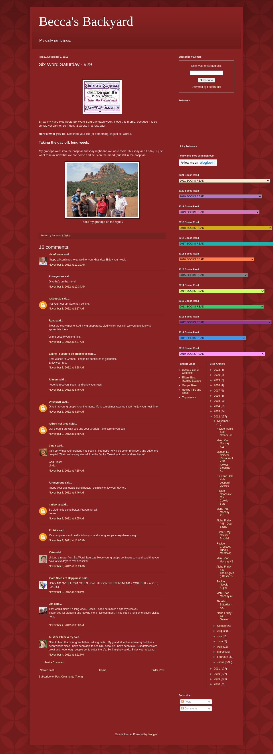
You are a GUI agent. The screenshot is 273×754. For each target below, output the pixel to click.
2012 (217, 416)
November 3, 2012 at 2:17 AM (66, 308)
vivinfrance (56, 254)
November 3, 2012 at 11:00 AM (67, 540)
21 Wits (53, 530)
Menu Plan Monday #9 (224, 560)
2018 (217, 385)
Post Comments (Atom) (69, 676)
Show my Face (48, 121)
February (222, 656)
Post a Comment (54, 662)
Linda (52, 445)
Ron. (52, 320)
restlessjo (55, 298)
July (220, 636)
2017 (217, 390)
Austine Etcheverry (61, 637)
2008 (217, 684)
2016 (217, 395)
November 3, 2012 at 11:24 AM (67, 566)
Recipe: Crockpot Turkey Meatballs (223, 548)
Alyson (53, 379)
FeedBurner (214, 86)
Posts (186, 701)
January (222, 662)
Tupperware (189, 397)
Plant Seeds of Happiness (65, 578)
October (222, 625)
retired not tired (59, 423)
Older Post (158, 670)
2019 (217, 380)
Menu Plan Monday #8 (224, 594)
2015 (217, 400)
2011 (217, 668)
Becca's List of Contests (190, 371)
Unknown (55, 401)
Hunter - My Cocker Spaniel (223, 535)
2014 (217, 406)
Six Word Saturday (85, 121)
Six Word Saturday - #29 (224, 604)
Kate (52, 552)
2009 (217, 679)
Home (102, 670)
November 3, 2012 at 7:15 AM (66, 470)
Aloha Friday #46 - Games (223, 616)
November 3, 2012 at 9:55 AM (66, 518)
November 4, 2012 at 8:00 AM (66, 625)
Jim (51, 603)
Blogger (152, 734)
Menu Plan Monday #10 (222, 512)
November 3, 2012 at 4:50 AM (66, 411)
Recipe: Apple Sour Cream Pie (224, 432)
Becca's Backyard (86, 21)
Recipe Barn (189, 385)
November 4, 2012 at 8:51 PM (66, 654)
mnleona (54, 504)
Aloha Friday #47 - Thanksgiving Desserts (225, 571)
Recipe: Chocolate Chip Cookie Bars (224, 497)
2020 (217, 374)
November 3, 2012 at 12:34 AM (67, 286)
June (220, 641)
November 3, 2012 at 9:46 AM (66, 492)
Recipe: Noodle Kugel (222, 584)
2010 (217, 674)
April (220, 646)
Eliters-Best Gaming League (191, 379)
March (221, 651)
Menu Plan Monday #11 (222, 443)
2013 (217, 411)
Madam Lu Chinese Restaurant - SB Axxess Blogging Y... (224, 461)
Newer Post (47, 670)
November (223, 421)
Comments (189, 708)
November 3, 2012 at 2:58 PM (66, 591)
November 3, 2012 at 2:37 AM (66, 341)
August (221, 631)
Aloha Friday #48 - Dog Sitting (223, 524)
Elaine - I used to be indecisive (68, 353)
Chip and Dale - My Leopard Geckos (224, 481)
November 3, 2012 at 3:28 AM (66, 367)
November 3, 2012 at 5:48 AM (66, 433)
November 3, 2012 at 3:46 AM (66, 389)
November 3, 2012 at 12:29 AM (67, 264)
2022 (217, 369)
